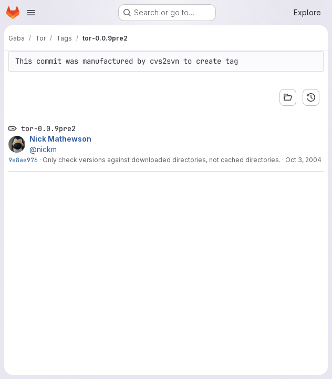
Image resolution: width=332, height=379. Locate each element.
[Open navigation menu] (31, 12)
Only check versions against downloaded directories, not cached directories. (162, 160)
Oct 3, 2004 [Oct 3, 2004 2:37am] (303, 160)
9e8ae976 (23, 160)
